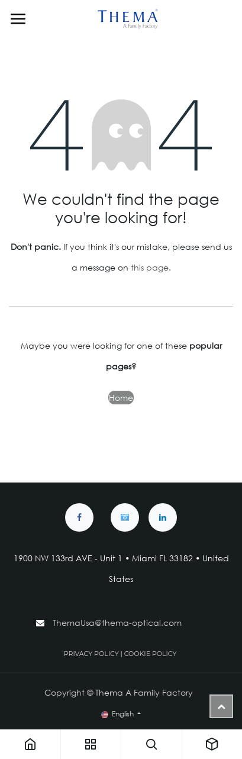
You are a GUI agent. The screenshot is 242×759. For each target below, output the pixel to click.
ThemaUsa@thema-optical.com (118, 622)
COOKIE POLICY (150, 653)
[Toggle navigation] (18, 19)
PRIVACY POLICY (91, 653)
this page (150, 267)
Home (121, 397)
